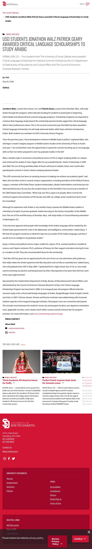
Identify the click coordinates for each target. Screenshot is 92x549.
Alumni (10, 478)
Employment (12, 482)
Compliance (55, 491)
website (11, 332)
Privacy (53, 495)
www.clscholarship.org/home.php (48, 314)
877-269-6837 (8, 441)
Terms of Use (55, 503)
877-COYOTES (8, 439)
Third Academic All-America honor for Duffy (20, 381)
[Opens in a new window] (4, 459)
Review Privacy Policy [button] (55, 541)
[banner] (21, 377)
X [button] (88, 532)
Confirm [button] (78, 538)
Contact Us (7, 447)
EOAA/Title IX (55, 499)
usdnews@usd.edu (16, 328)
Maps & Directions (10, 451)
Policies (10, 491)
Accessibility (55, 487)
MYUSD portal (13, 525)
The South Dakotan (11, 13)
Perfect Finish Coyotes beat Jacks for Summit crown (59, 381)
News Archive (12, 34)
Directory (11, 487)
